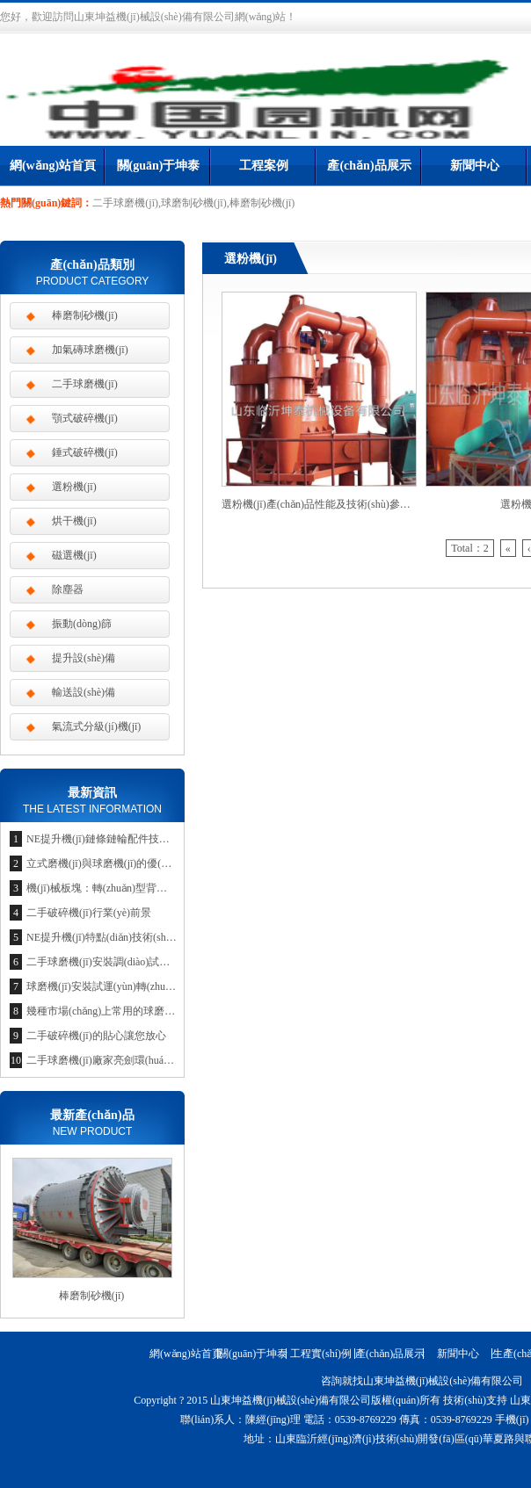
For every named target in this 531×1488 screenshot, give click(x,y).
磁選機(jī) (74, 555)
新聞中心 (474, 165)
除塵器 (68, 589)
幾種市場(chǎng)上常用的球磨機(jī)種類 (117, 1011)
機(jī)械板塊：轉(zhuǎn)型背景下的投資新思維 (133, 888)
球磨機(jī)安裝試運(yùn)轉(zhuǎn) (102, 986)
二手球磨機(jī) (85, 384)
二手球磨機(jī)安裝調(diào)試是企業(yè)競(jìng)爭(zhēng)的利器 (171, 962)
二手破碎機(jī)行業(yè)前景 (88, 913)
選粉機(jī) (74, 486)
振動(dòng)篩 (82, 624)
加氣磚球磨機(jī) (90, 349)
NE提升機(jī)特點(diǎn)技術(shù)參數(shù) (121, 937)
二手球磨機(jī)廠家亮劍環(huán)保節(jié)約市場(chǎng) (150, 1060)
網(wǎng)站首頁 (53, 165)
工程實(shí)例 (321, 1353)
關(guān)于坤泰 (158, 165)
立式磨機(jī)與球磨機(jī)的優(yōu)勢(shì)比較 (128, 863)
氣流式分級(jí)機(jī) (96, 726)
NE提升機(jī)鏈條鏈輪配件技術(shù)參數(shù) (130, 839)
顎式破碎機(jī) (85, 418)
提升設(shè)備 (83, 658)
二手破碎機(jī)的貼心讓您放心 (96, 1035)
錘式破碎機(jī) (85, 452)
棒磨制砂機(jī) (85, 315)
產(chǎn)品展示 (369, 165)
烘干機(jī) (74, 521)
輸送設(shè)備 (83, 692)
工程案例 (263, 165)
